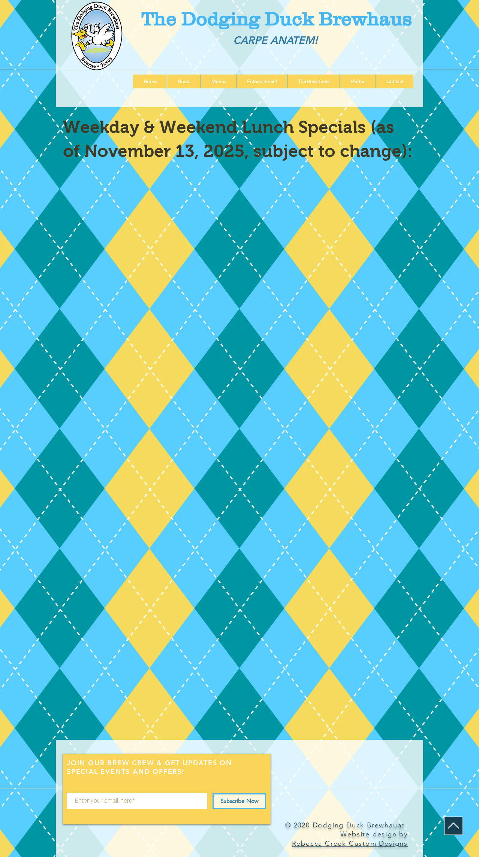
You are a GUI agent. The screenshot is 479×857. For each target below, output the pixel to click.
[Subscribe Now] (239, 801)
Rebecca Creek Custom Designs (350, 843)
